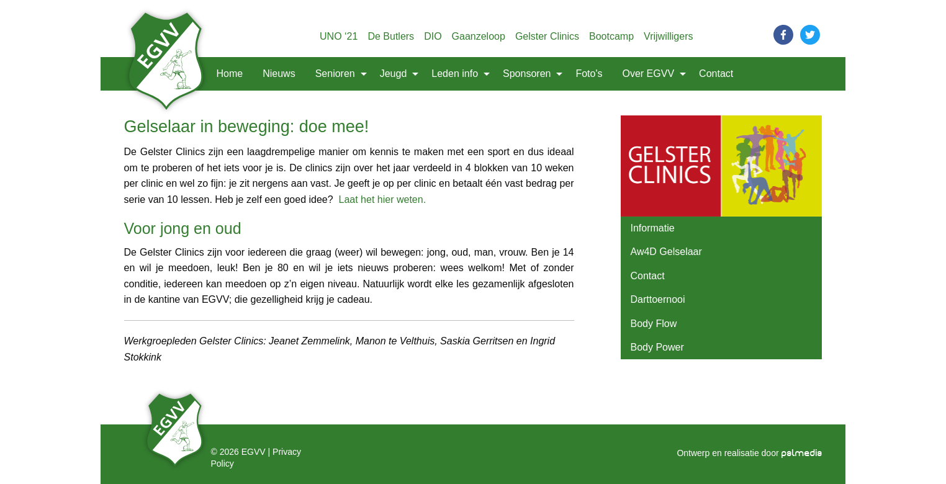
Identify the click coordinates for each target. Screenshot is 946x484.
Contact (716, 73)
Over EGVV (649, 73)
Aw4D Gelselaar (666, 251)
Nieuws (279, 73)
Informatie (653, 228)
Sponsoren (527, 73)
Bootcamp (611, 36)
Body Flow (654, 323)
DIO (432, 36)
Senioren (335, 73)
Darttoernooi (658, 299)
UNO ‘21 (339, 36)
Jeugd (393, 73)
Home (230, 73)
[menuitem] (168, 74)
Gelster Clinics (547, 36)
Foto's (588, 73)
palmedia (802, 453)
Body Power (657, 347)
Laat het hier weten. (382, 199)
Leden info (454, 73)
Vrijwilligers (668, 36)
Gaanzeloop (478, 36)
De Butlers (390, 36)
